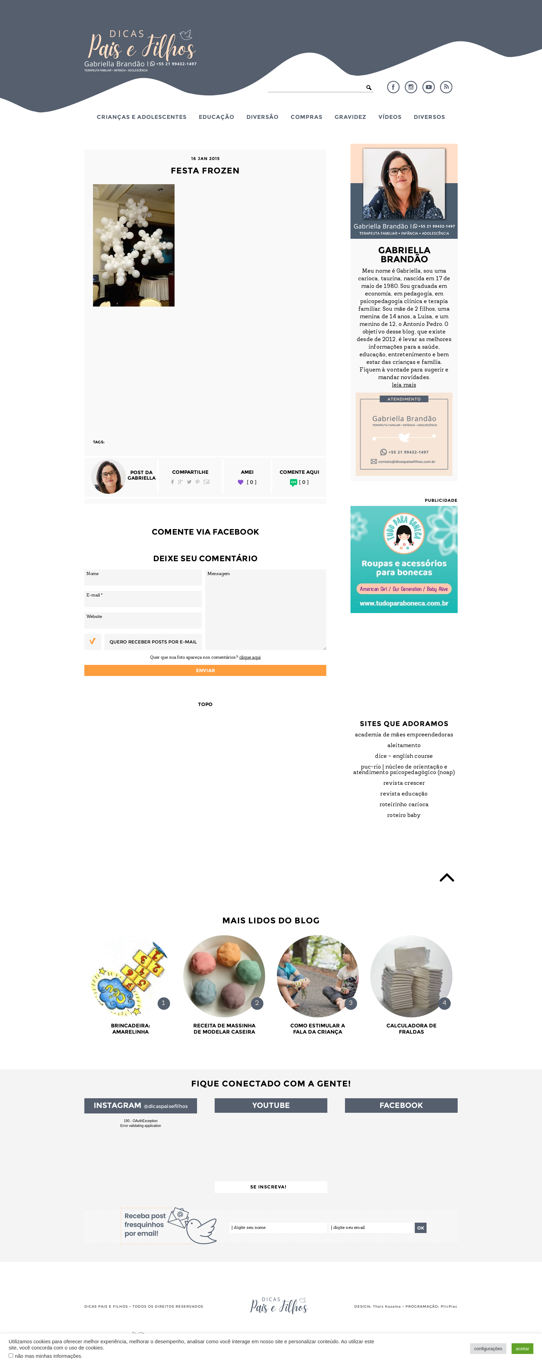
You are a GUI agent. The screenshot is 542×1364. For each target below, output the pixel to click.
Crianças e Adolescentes (142, 117)
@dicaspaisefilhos (166, 1106)
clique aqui (250, 657)
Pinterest (197, 482)
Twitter (189, 482)
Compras (307, 117)
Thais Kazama (387, 1306)
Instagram (411, 87)
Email (207, 482)
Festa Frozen (205, 171)
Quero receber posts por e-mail (153, 642)
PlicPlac (449, 1306)
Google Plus (180, 482)
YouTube (428, 87)
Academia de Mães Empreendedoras (404, 735)
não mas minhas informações (48, 1356)
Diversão (262, 117)
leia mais (404, 385)
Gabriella (142, 478)
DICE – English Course (404, 756)
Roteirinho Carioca (404, 805)
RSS (446, 87)
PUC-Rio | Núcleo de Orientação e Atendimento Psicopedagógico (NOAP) (404, 769)
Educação (216, 117)
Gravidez (350, 117)
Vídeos (390, 117)
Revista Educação (404, 794)
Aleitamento (404, 746)
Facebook (393, 87)
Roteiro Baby (404, 815)
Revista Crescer (404, 783)
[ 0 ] (251, 482)
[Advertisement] (205, 369)
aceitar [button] (522, 1348)
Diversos (429, 117)
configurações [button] (488, 1348)
